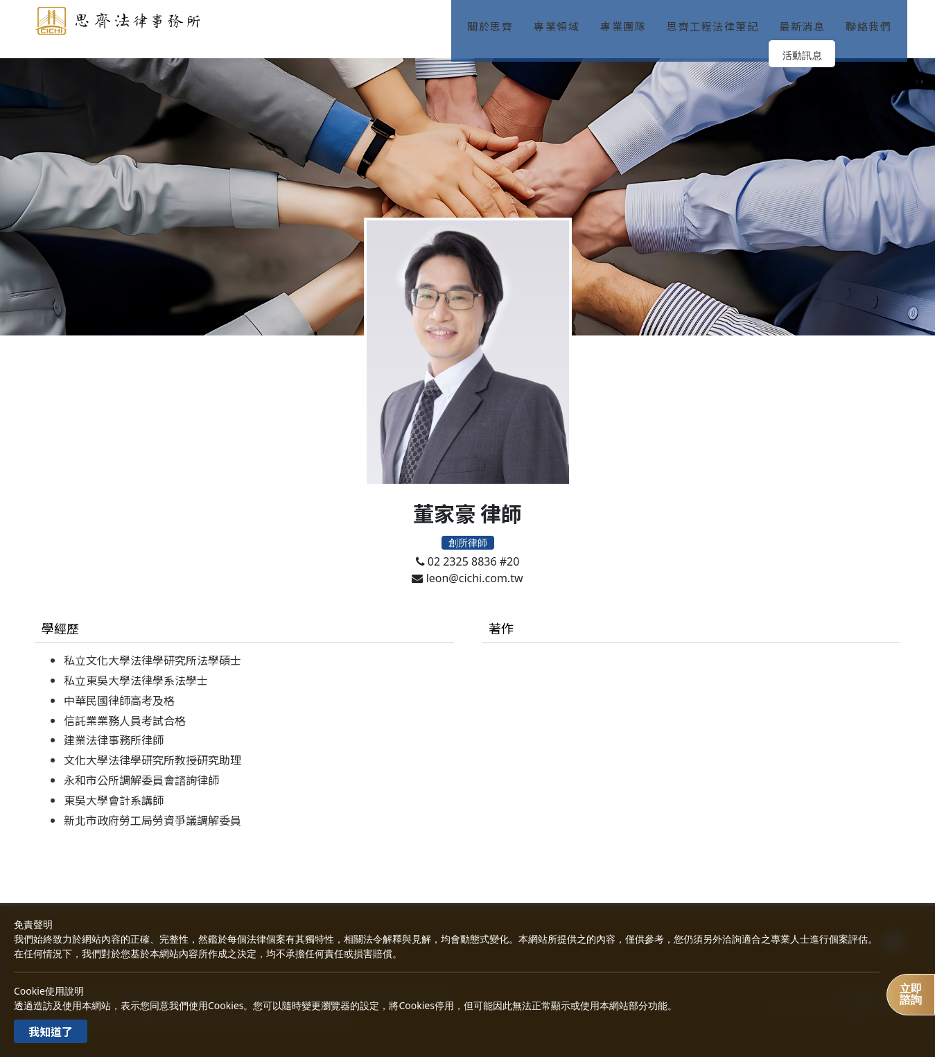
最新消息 (807, 20)
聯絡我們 (874, 20)
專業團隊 (629, 20)
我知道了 (50, 1031)
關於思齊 (495, 20)
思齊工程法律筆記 (718, 20)
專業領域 (562, 20)
